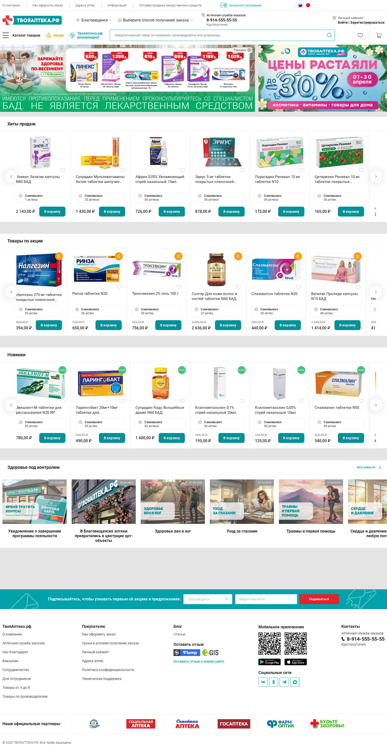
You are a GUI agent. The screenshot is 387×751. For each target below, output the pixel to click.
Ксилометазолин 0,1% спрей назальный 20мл (215, 410)
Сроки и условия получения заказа (110, 643)
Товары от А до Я (16, 688)
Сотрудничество (15, 670)
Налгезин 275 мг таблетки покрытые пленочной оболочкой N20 (39, 297)
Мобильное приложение (281, 627)
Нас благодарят (15, 652)
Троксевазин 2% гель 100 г (155, 293)
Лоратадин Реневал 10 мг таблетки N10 (277, 179)
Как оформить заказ (48, 5)
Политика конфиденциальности (108, 670)
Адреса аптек (85, 5)
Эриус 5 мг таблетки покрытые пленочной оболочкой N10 (214, 179)
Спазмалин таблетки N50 (337, 407)
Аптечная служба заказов (23, 643)
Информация (117, 5)
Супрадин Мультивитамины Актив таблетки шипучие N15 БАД (100, 179)
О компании (11, 5)
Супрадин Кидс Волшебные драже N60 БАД (159, 410)
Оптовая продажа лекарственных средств (170, 5)
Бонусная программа (241, 5)
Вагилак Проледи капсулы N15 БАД (334, 296)
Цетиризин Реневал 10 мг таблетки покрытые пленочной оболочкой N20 (338, 179)
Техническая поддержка (101, 679)
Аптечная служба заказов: (226, 15)
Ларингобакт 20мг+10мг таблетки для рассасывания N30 (97, 410)
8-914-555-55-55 (222, 20)
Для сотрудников (16, 679)
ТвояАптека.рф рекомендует (86, 35)
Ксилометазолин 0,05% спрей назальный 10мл (275, 410)
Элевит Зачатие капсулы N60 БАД (38, 179)
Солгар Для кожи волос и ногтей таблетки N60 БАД (214, 296)
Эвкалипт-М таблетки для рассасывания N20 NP (38, 410)
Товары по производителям (24, 696)
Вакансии (10, 661)
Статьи (179, 634)
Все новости (369, 467)
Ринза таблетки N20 (89, 293)
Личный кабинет (95, 652)
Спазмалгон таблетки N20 (274, 294)
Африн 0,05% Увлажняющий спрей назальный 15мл (159, 179)
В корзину (52, 212)
